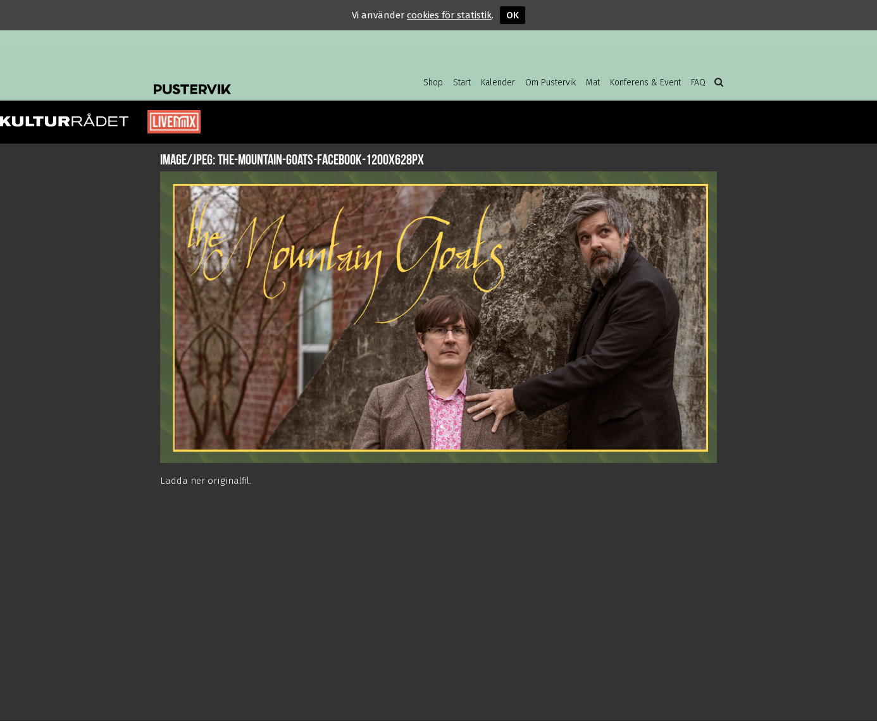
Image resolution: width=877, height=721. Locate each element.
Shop (433, 82)
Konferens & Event (645, 82)
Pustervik (255, 79)
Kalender (498, 82)
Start (462, 82)
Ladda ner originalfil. (205, 480)
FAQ (698, 82)
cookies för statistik (449, 15)
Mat (593, 82)
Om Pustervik (550, 82)
